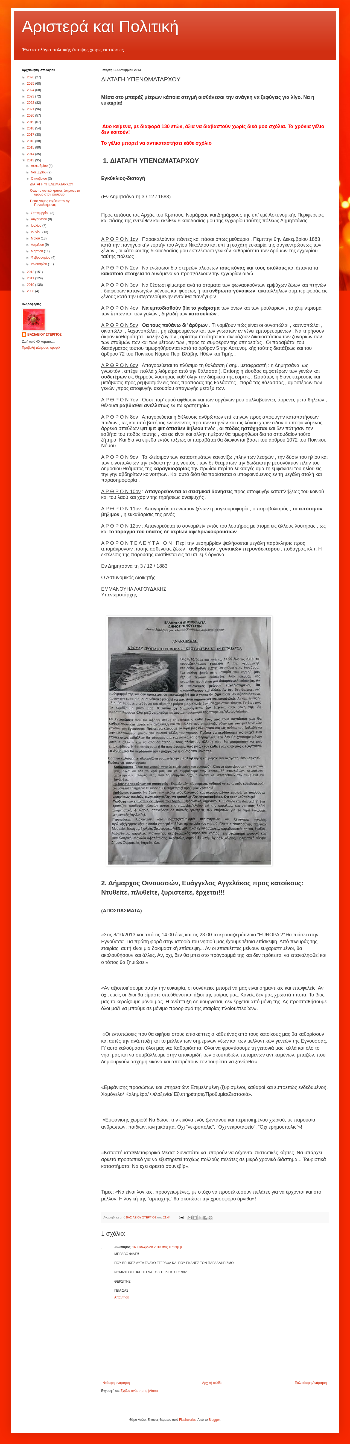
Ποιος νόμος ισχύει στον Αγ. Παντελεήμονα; (50, 203)
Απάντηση (121, 1297)
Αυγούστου (39, 219)
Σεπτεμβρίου (40, 213)
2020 (31, 115)
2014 (31, 154)
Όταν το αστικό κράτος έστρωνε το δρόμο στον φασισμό (55, 192)
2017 (31, 135)
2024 (31, 90)
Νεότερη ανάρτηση (116, 1383)
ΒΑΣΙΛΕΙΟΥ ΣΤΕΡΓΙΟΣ (44, 334)
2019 (31, 122)
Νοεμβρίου (39, 172)
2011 (31, 278)
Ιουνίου (36, 232)
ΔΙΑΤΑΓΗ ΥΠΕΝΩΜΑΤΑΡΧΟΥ (51, 184)
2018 (31, 128)
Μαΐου (36, 238)
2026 (31, 77)
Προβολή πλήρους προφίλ (41, 348)
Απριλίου (38, 245)
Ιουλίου (36, 225)
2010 (31, 285)
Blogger (214, 1420)
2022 (31, 103)
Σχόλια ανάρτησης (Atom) (139, 1391)
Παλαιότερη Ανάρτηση (311, 1383)
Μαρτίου (37, 251)
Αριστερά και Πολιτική (100, 26)
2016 (31, 141)
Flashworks (187, 1420)
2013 (31, 160)
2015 (31, 147)
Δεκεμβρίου (40, 166)
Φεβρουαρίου (41, 257)
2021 (31, 109)
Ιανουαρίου (39, 264)
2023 (31, 96)
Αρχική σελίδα (212, 1383)
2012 (31, 272)
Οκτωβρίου (39, 178)
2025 (31, 83)
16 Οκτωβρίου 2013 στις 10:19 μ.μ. (157, 1247)
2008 (31, 291)
